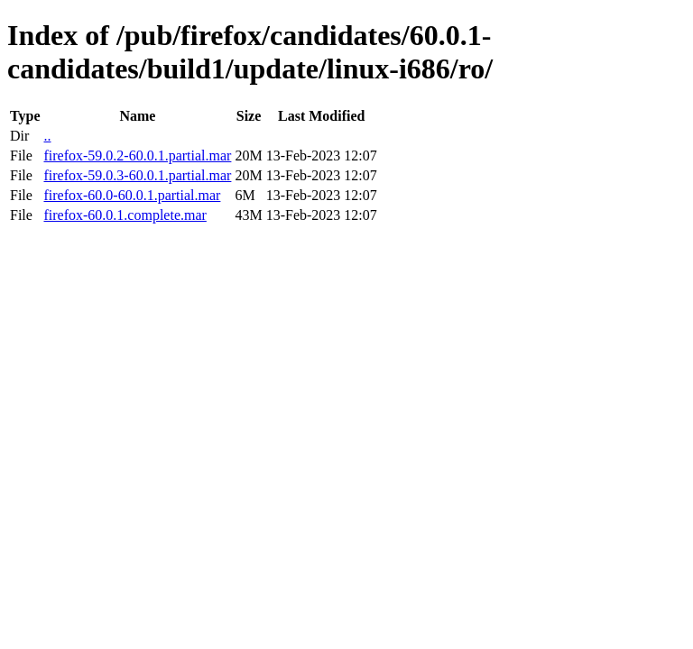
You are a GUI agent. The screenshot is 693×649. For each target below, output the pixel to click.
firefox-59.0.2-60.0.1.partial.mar (137, 155)
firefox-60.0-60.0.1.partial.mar (131, 195)
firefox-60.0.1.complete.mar (124, 215)
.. (47, 135)
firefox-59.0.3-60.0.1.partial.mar (137, 175)
